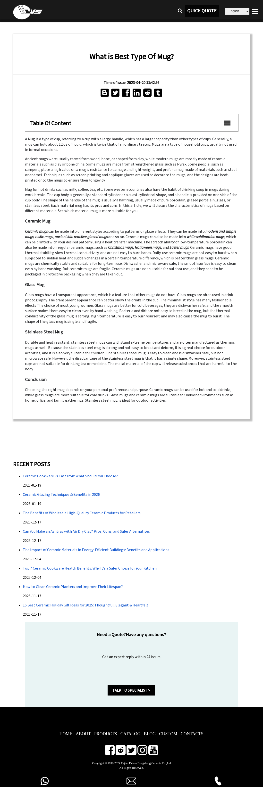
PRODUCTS (105, 733)
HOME (65, 733)
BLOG (150, 733)
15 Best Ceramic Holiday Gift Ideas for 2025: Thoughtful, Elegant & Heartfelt (85, 605)
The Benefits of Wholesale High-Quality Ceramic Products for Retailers (82, 513)
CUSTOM (168, 733)
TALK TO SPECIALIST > (131, 690)
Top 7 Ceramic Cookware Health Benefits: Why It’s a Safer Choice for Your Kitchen (90, 568)
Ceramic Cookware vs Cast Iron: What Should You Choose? (70, 476)
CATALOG (130, 733)
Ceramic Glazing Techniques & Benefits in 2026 (61, 494)
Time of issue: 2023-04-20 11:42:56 (131, 82)
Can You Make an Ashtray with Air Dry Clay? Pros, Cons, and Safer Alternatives (86, 531)
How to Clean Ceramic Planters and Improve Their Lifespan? (73, 586)
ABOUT (83, 733)
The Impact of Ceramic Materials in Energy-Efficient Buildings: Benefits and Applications (96, 550)
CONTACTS (192, 733)
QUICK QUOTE (202, 11)
